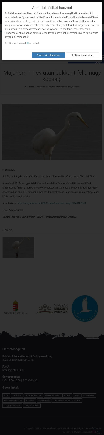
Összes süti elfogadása (48, 55)
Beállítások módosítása (82, 55)
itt (28, 43)
